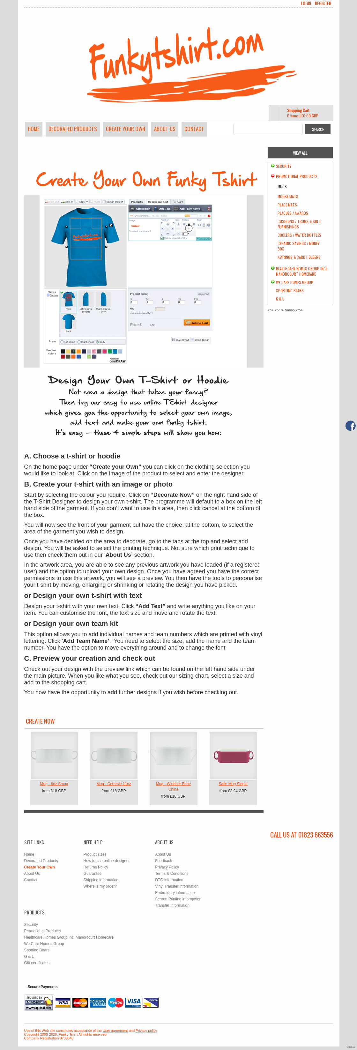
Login (306, 3)
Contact (194, 129)
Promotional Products (296, 176)
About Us (164, 129)
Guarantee (93, 873)
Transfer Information (172, 905)
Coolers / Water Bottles (299, 235)
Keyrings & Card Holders (299, 257)
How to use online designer (107, 861)
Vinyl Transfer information (176, 886)
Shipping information (101, 880)
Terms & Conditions (171, 873)
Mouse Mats (288, 196)
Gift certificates (36, 963)
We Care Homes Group (294, 282)
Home (34, 129)
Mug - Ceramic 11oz (113, 784)
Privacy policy (146, 1030)
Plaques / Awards (293, 213)
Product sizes (95, 854)
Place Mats (287, 204)
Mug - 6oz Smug (54, 784)
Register (323, 3)
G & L (280, 299)
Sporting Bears (290, 290)
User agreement (115, 1030)
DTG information (169, 880)
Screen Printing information (178, 899)
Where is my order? (100, 886)
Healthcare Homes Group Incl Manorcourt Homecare (301, 271)
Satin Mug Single (233, 784)
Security (283, 166)
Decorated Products (72, 129)
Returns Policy (96, 867)
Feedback (163, 861)
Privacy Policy (167, 867)
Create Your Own (125, 129)
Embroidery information (175, 892)
